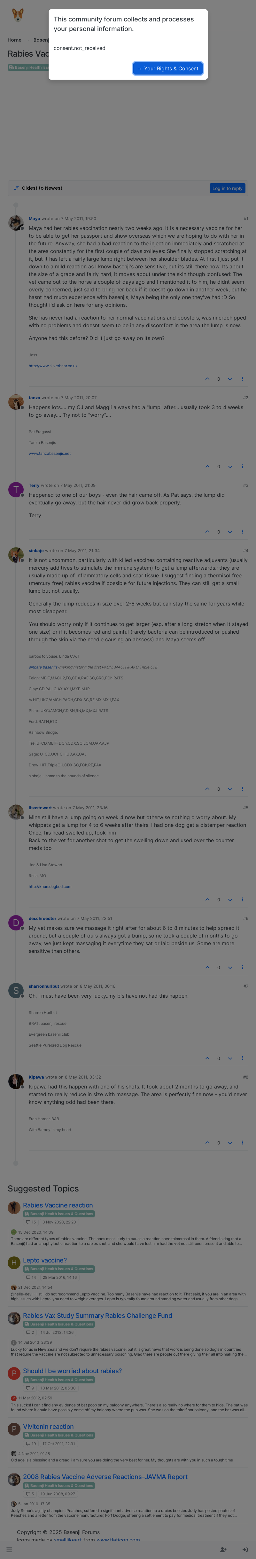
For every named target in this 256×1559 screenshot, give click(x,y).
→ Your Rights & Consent (167, 68)
